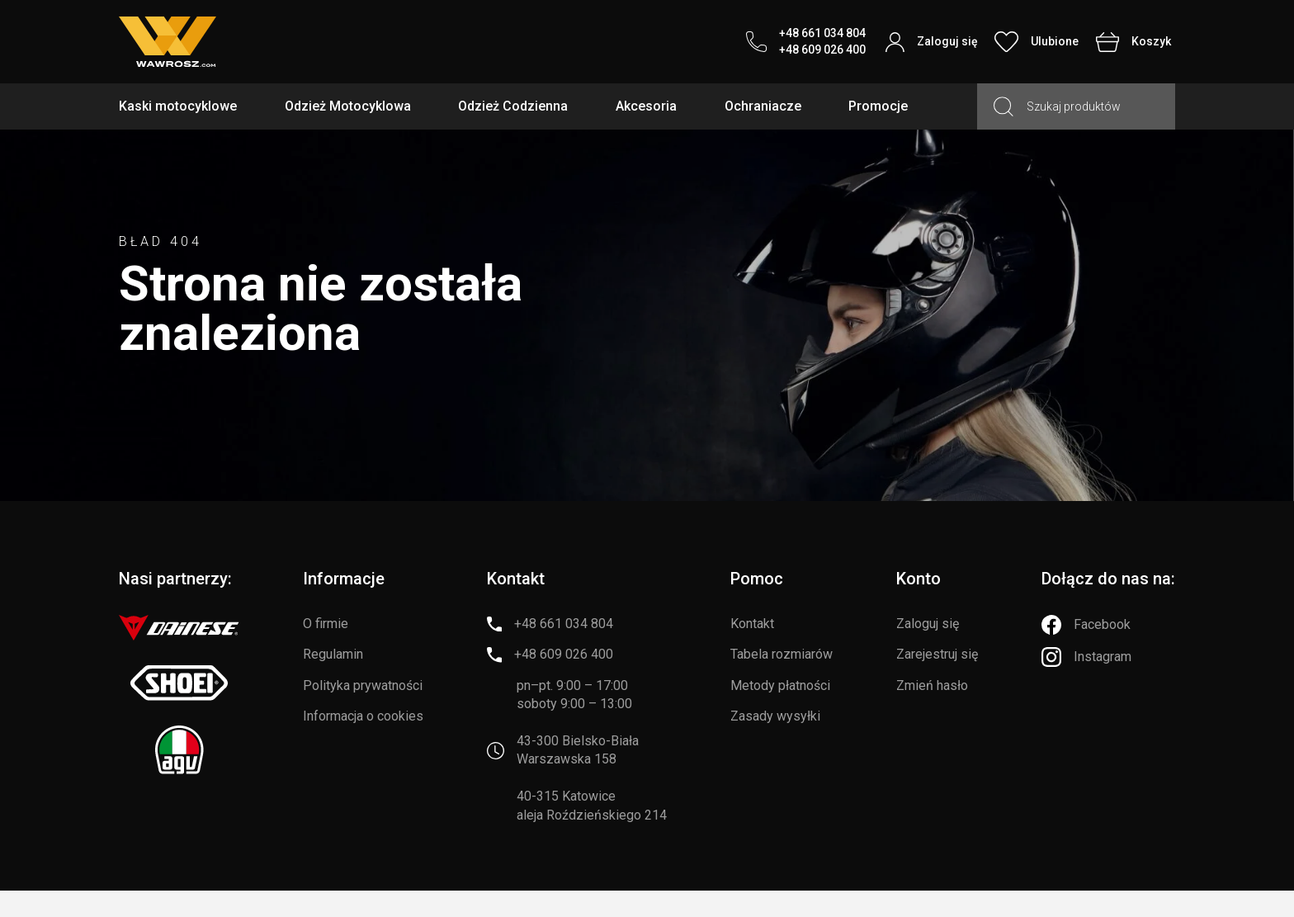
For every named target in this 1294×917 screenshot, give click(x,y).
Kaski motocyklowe (178, 106)
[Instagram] (1086, 657)
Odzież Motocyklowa (348, 106)
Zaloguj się (927, 623)
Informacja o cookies (363, 716)
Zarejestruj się (937, 654)
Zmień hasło (932, 685)
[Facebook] (1086, 625)
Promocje (878, 106)
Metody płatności (780, 685)
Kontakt (752, 623)
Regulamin (333, 654)
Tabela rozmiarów (781, 654)
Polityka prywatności (363, 685)
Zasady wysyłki (775, 716)
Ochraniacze (763, 106)
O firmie (325, 623)
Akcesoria (646, 106)
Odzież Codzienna (513, 106)
